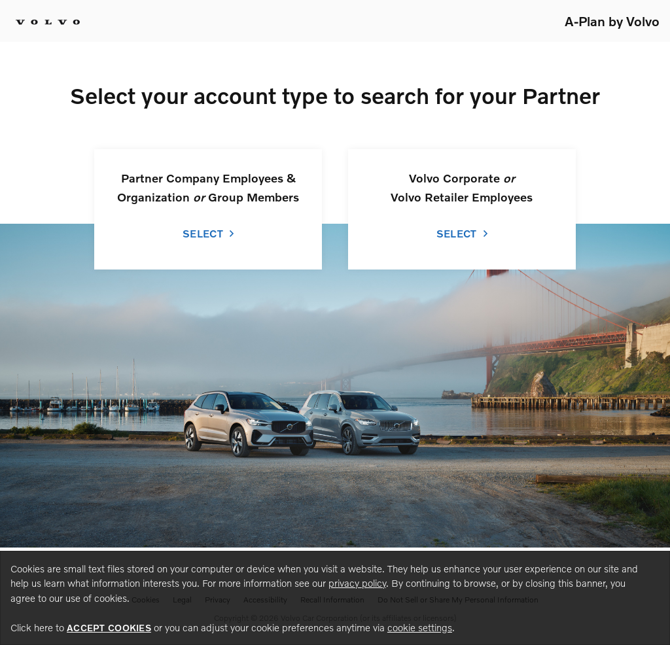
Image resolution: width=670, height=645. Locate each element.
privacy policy (357, 583)
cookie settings (419, 627)
